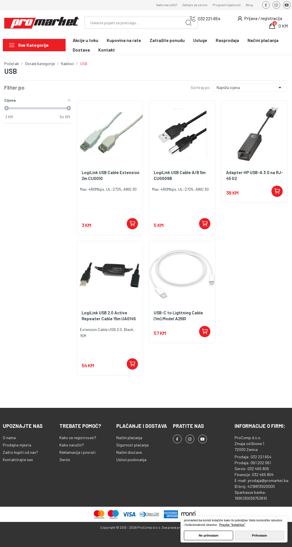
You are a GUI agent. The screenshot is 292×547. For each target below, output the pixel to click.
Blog (249, 5)
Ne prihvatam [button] (209, 535)
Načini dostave (129, 452)
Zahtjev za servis (195, 5)
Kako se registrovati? (77, 437)
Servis (64, 459)
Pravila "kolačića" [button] (232, 524)
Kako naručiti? (166, 5)
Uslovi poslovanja (131, 459)
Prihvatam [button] (259, 535)
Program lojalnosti (227, 5)
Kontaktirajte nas (18, 459)
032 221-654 (209, 18)
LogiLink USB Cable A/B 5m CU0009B (180, 175)
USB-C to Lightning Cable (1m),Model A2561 (178, 315)
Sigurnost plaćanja (132, 445)
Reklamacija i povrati (77, 452)
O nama (9, 437)
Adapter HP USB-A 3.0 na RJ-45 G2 (254, 175)
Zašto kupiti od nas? (20, 452)
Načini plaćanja (129, 437)
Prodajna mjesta (17, 445)
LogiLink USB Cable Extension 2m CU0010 (110, 175)
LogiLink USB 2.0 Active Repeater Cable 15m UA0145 (109, 315)
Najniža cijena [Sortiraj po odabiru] (250, 87)
